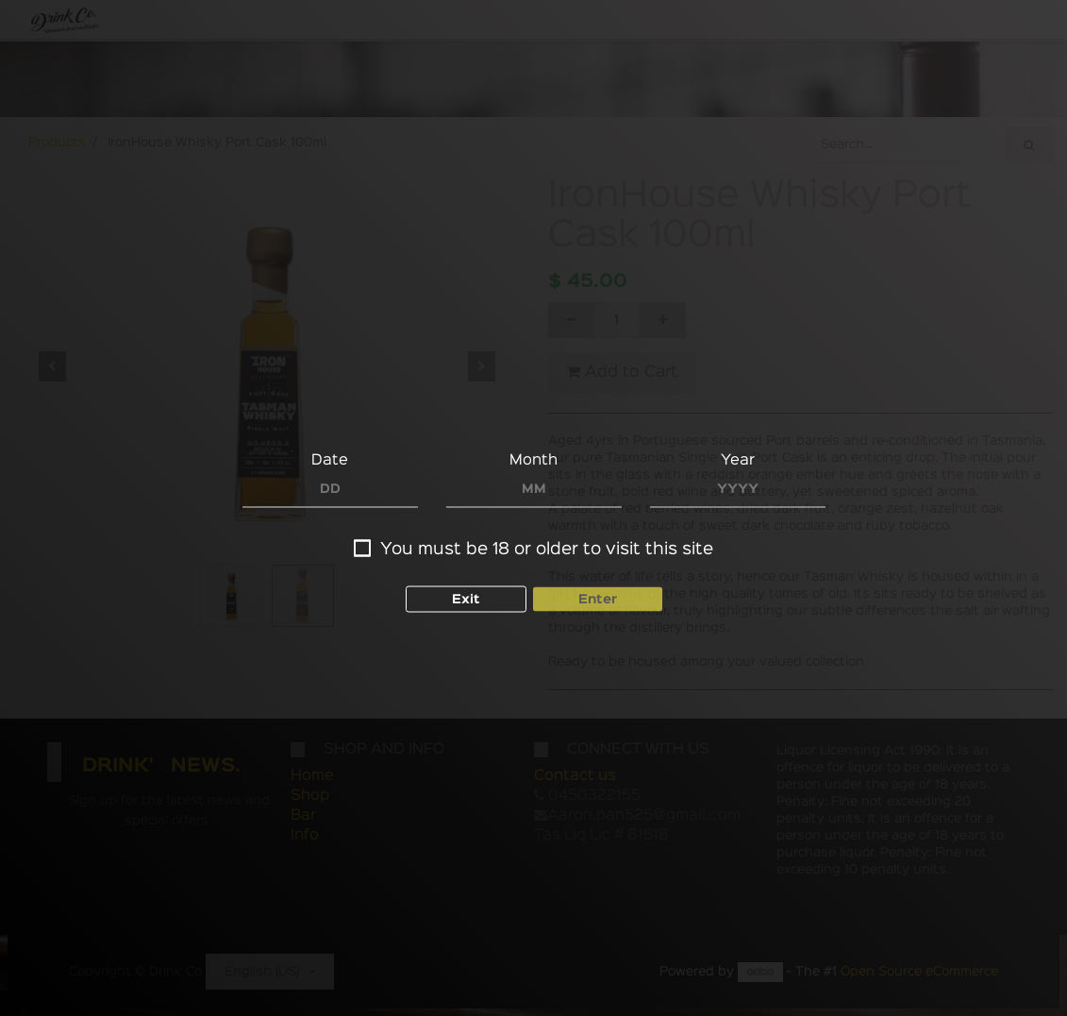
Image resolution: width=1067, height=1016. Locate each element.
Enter (597, 581)
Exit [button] (466, 581)
